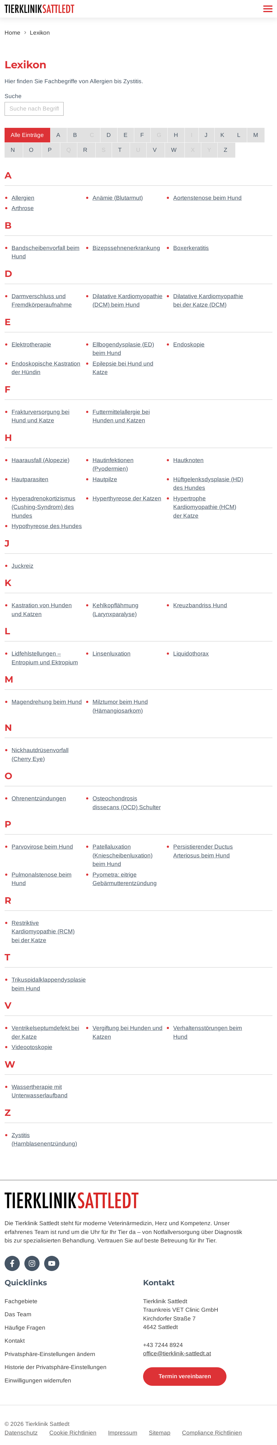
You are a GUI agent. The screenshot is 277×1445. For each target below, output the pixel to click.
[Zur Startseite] (54, 9)
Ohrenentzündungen (39, 798)
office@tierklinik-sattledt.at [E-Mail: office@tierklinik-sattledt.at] (177, 1354)
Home (12, 32)
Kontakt (15, 1341)
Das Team (18, 1314)
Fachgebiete (21, 1301)
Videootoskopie (32, 1047)
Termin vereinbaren (185, 1376)
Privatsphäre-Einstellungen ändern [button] (50, 1354)
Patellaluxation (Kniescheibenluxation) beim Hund (123, 855)
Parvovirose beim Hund (42, 846)
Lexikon (40, 32)
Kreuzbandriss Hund (200, 605)
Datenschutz (21, 1433)
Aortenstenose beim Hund (207, 198)
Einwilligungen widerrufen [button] (38, 1380)
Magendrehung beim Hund (47, 702)
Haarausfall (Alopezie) (40, 460)
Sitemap (159, 1433)
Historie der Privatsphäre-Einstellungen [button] (56, 1367)
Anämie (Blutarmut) (118, 198)
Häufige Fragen (25, 1327)
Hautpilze (105, 479)
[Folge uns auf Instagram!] (32, 1263)
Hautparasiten (30, 479)
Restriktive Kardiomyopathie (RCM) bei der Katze (43, 931)
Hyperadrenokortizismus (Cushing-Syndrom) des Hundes (43, 507)
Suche (13, 96)
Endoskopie (189, 344)
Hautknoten (188, 460)
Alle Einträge (27, 135)
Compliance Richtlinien (212, 1433)
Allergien (23, 198)
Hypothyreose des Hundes (47, 526)
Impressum (122, 1433)
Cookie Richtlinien (72, 1433)
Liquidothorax (191, 653)
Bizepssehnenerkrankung (126, 248)
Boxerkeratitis (191, 248)
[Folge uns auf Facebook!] (12, 1263)
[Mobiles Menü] (267, 8)
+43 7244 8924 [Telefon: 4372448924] (163, 1345)
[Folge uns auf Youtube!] (51, 1263)
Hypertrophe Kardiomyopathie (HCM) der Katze (204, 507)
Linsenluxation (112, 653)
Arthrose (23, 208)
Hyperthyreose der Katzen (127, 498)
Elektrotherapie (31, 344)
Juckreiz (22, 566)
